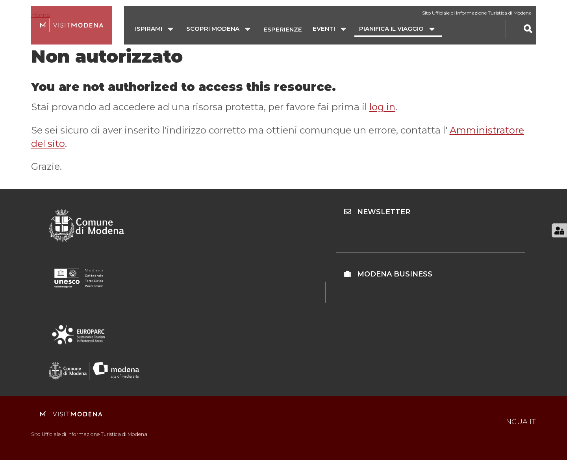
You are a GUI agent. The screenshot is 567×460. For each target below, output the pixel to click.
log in (382, 107)
